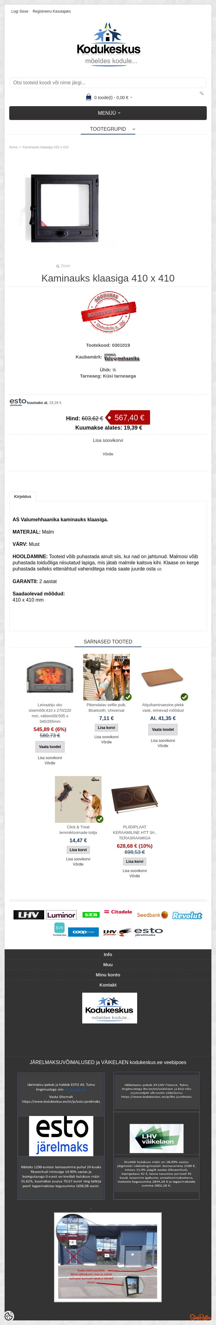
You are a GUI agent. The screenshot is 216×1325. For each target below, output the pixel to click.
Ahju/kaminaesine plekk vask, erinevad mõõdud (163, 708)
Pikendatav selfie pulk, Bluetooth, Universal (106, 708)
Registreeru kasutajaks (52, 11)
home (13, 147)
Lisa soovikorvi (108, 440)
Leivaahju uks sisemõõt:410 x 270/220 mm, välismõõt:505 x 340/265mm (50, 713)
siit (159, 569)
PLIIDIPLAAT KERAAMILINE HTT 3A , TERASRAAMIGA (134, 832)
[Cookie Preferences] (8, 1316)
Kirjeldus (22, 496)
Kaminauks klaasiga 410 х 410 (45, 147)
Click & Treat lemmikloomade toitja (78, 830)
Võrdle (108, 454)
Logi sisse (19, 11)
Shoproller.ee (200, 1317)
